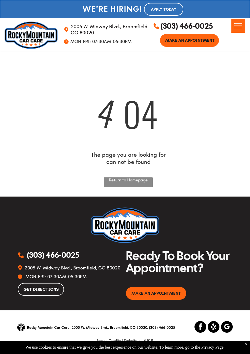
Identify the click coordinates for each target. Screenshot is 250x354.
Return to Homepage (128, 179)
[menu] (238, 26)
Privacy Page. (212, 347)
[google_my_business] (227, 327)
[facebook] (200, 327)
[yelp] (213, 327)
